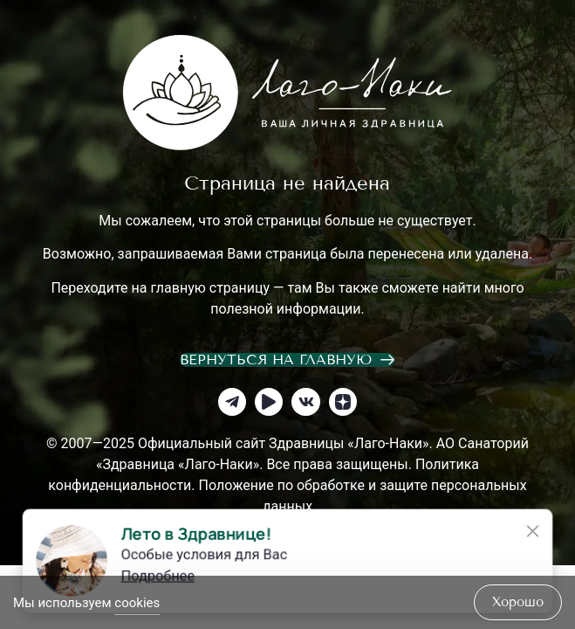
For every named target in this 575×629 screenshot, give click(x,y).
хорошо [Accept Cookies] (518, 602)
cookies (137, 603)
